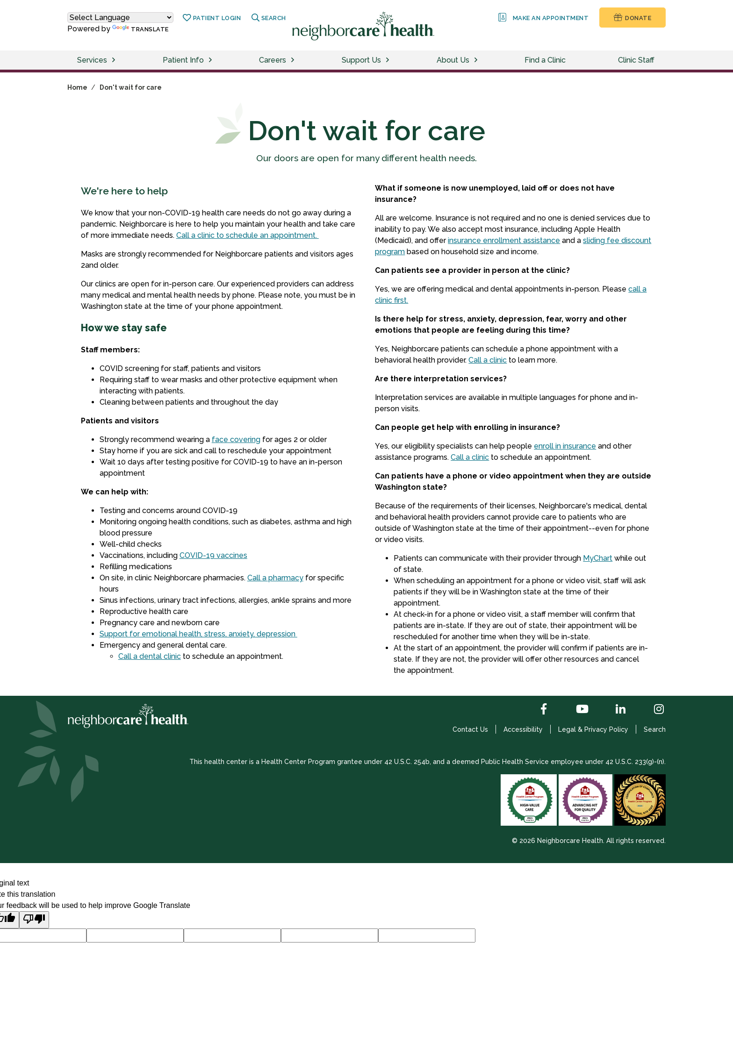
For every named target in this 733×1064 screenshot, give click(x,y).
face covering (236, 439)
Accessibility (523, 729)
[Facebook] (536, 709)
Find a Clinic (545, 60)
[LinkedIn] (612, 709)
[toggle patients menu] (211, 60)
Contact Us (470, 729)
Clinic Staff (636, 60)
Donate (632, 17)
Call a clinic (487, 360)
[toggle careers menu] (294, 60)
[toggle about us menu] (477, 60)
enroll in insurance (565, 446)
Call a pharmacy (275, 577)
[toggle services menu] (115, 60)
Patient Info (183, 60)
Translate (140, 29)
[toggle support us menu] (388, 60)
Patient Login (211, 17)
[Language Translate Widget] (120, 17)
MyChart (597, 558)
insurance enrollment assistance (504, 240)
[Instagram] (651, 709)
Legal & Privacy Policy (593, 729)
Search (655, 729)
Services (92, 60)
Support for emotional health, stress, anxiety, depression (198, 633)
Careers (272, 60)
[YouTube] (574, 709)
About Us (453, 60)
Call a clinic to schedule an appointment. (247, 235)
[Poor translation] (34, 919)
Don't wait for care (131, 87)
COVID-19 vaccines (213, 555)
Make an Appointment (542, 17)
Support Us (361, 60)
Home (77, 87)
